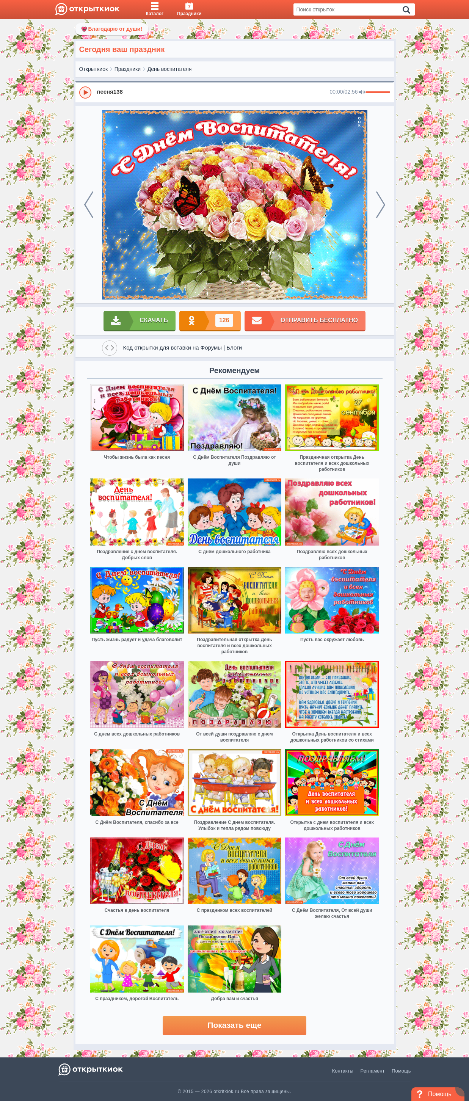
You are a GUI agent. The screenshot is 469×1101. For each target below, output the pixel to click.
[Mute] (361, 92)
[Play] (85, 92)
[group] (234, 92)
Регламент (373, 1071)
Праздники (128, 69)
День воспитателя (169, 69)
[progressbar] (377, 92)
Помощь (401, 1071)
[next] (380, 205)
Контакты (342, 1071)
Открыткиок (93, 69)
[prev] (88, 205)
